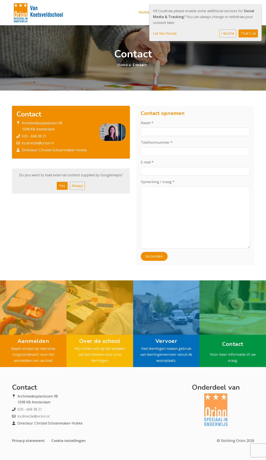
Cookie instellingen (68, 440)
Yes (62, 185)
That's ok (248, 33)
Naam (147, 122)
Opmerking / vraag (158, 181)
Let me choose (165, 33)
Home (144, 12)
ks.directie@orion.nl (38, 143)
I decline (227, 33)
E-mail (147, 162)
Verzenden (154, 256)
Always (77, 185)
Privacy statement (28, 440)
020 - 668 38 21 (34, 136)
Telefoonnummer (157, 142)
